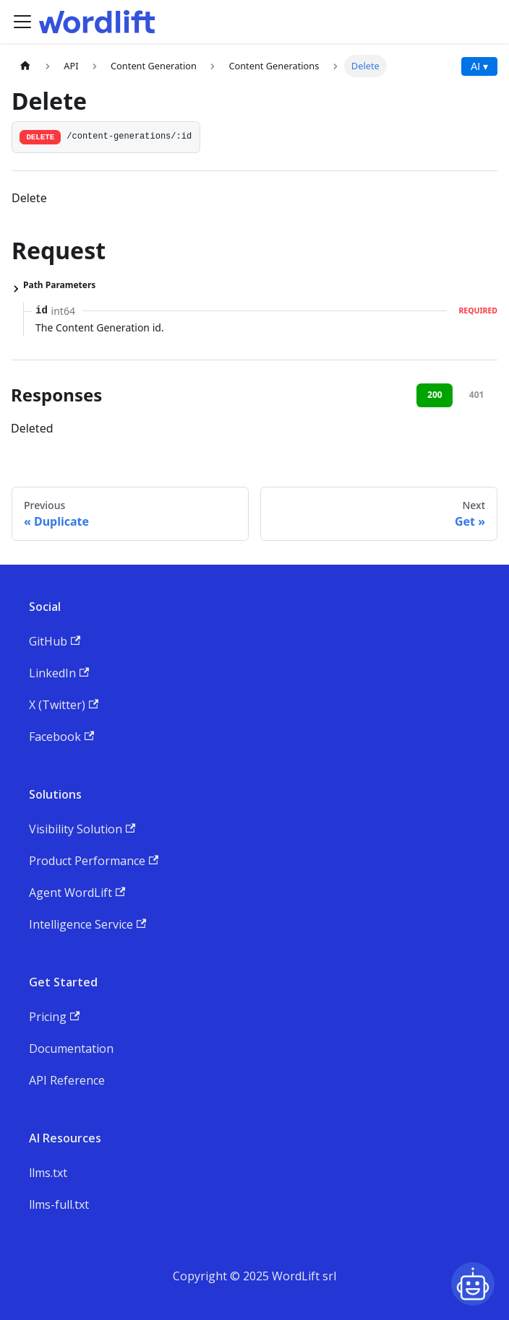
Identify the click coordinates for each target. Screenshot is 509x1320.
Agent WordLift (77, 892)
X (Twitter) (63, 705)
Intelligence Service (87, 924)
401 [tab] (476, 394)
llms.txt (48, 1173)
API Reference (67, 1080)
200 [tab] (434, 394)
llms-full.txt (59, 1204)
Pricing (54, 1017)
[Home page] (25, 66)
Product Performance (93, 861)
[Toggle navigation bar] (22, 21)
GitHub (54, 641)
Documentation (71, 1048)
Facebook (61, 736)
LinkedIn (59, 673)
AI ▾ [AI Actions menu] (479, 66)
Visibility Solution (82, 829)
